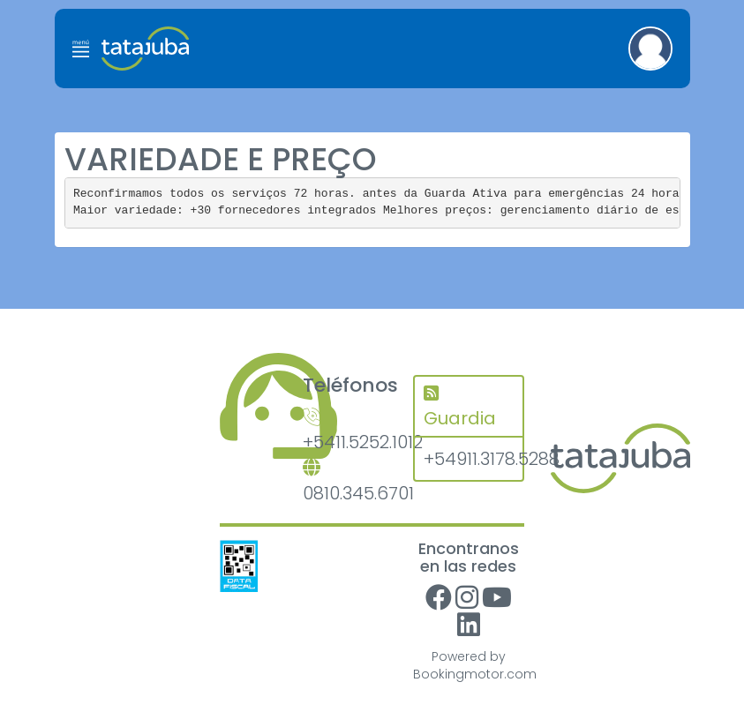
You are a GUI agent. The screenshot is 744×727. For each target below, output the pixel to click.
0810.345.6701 (345, 482)
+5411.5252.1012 (345, 431)
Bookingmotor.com (475, 674)
